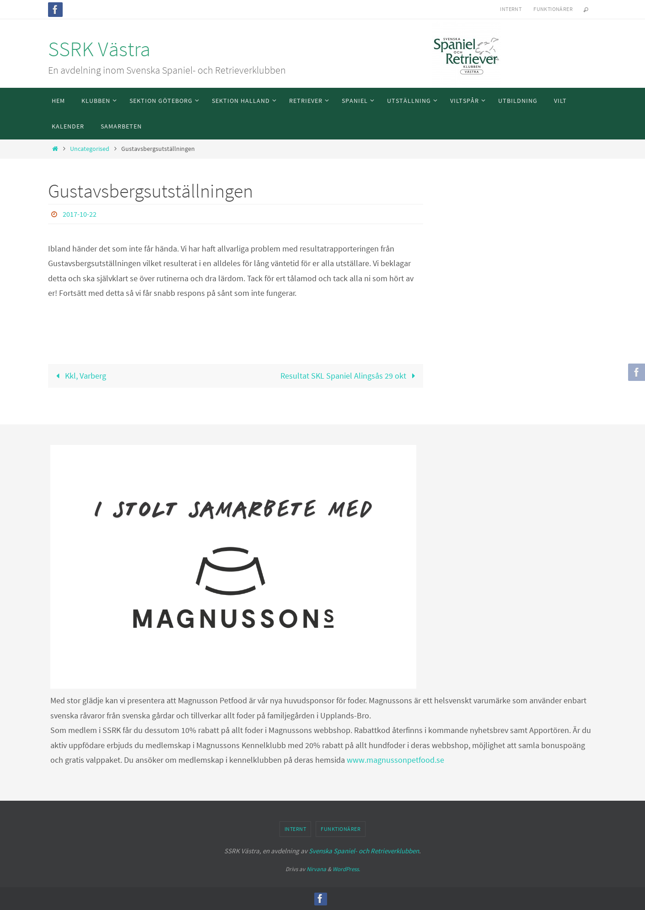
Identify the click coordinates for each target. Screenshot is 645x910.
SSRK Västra (99, 49)
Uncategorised (89, 149)
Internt (510, 8)
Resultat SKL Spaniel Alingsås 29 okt (349, 375)
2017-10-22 (80, 214)
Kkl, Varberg (79, 375)
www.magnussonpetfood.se (395, 760)
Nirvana (316, 869)
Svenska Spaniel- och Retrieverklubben (364, 850)
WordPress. (346, 869)
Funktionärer (553, 8)
